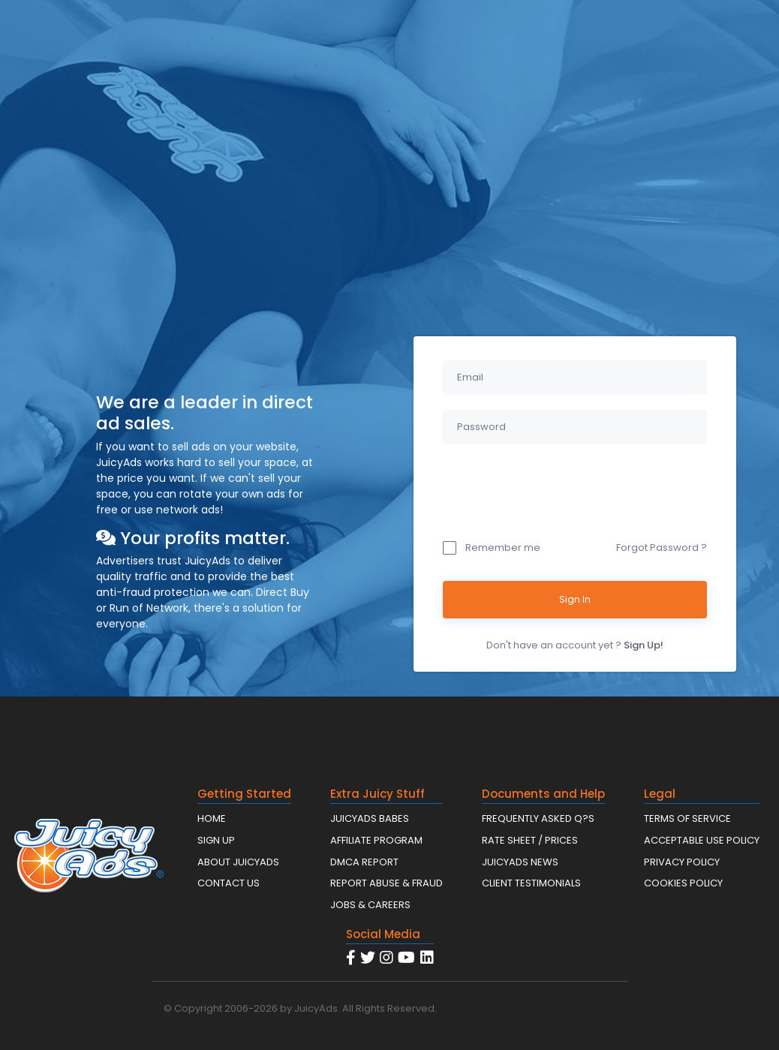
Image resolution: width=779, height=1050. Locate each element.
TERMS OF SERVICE (687, 818)
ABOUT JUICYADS (238, 862)
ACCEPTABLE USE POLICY (701, 840)
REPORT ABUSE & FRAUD (386, 883)
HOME (211, 818)
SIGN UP (216, 840)
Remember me (491, 547)
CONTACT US (228, 883)
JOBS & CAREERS (370, 905)
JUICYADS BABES (369, 818)
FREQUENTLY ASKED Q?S (538, 818)
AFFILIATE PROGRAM (376, 840)
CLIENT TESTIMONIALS (531, 883)
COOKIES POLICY (683, 883)
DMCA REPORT (364, 862)
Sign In (575, 599)
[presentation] (557, 488)
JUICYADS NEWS (520, 862)
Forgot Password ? (661, 547)
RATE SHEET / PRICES (530, 840)
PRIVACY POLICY (682, 862)
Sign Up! (643, 645)
